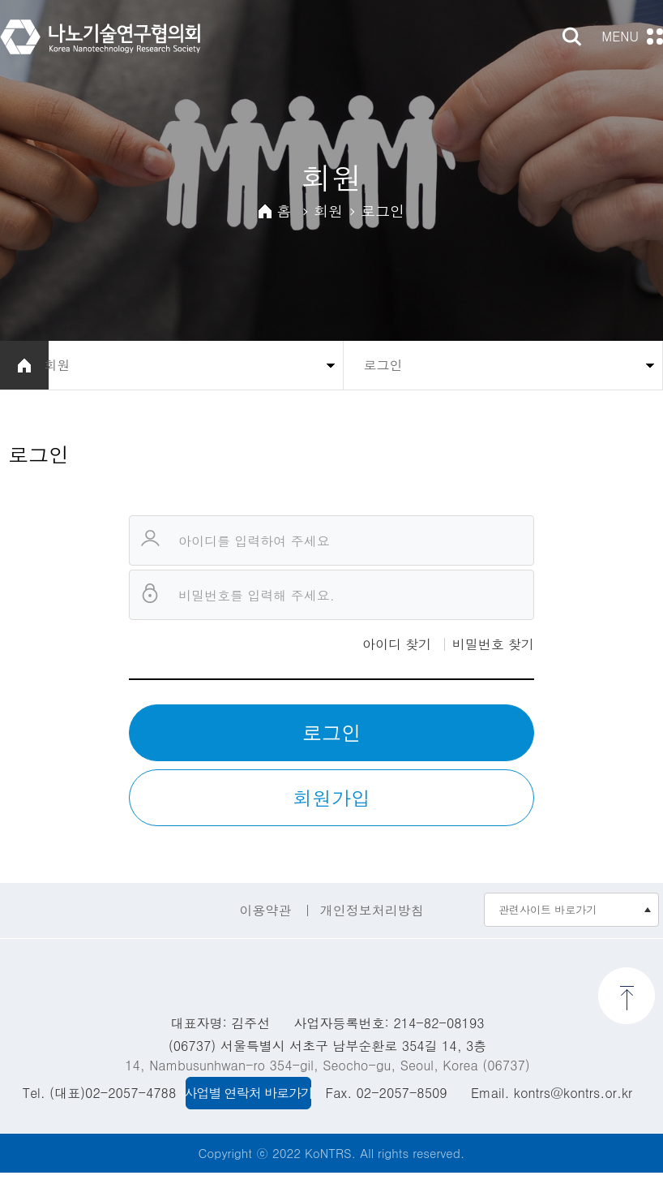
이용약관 (265, 920)
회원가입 (331, 808)
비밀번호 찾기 (493, 654)
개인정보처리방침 (372, 920)
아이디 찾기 (396, 654)
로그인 (331, 743)
